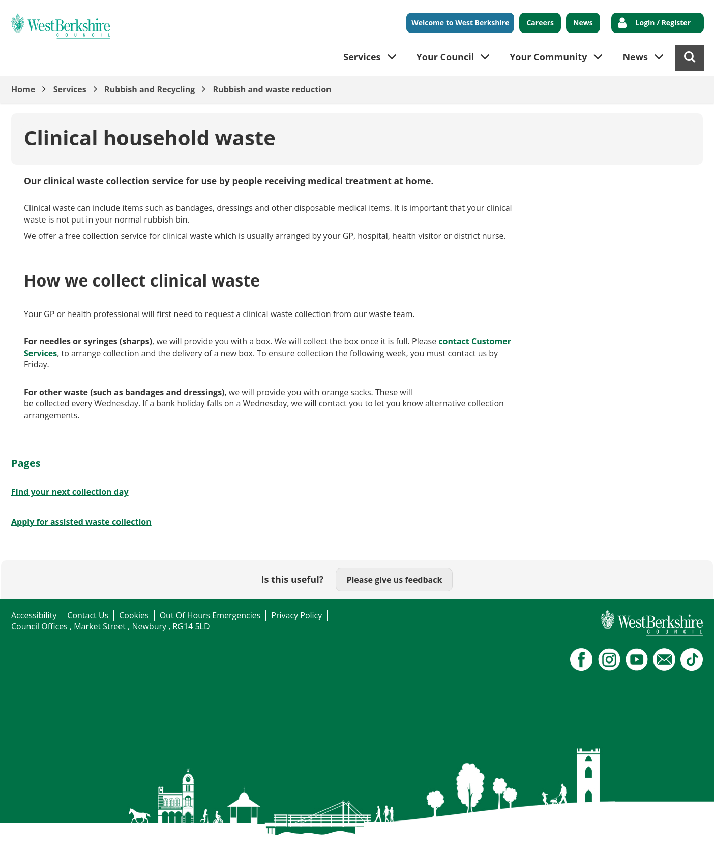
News (583, 22)
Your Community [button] (548, 57)
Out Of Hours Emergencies (210, 615)
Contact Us (87, 615)
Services (69, 89)
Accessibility (33, 615)
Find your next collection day (70, 491)
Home (23, 89)
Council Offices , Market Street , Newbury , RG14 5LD (110, 626)
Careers (540, 22)
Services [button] (361, 57)
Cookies (133, 615)
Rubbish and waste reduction (272, 89)
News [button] (635, 57)
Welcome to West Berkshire (460, 22)
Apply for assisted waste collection (81, 521)
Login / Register (663, 22)
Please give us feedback (394, 579)
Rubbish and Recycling (149, 89)
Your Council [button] (445, 57)
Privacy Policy (296, 615)
